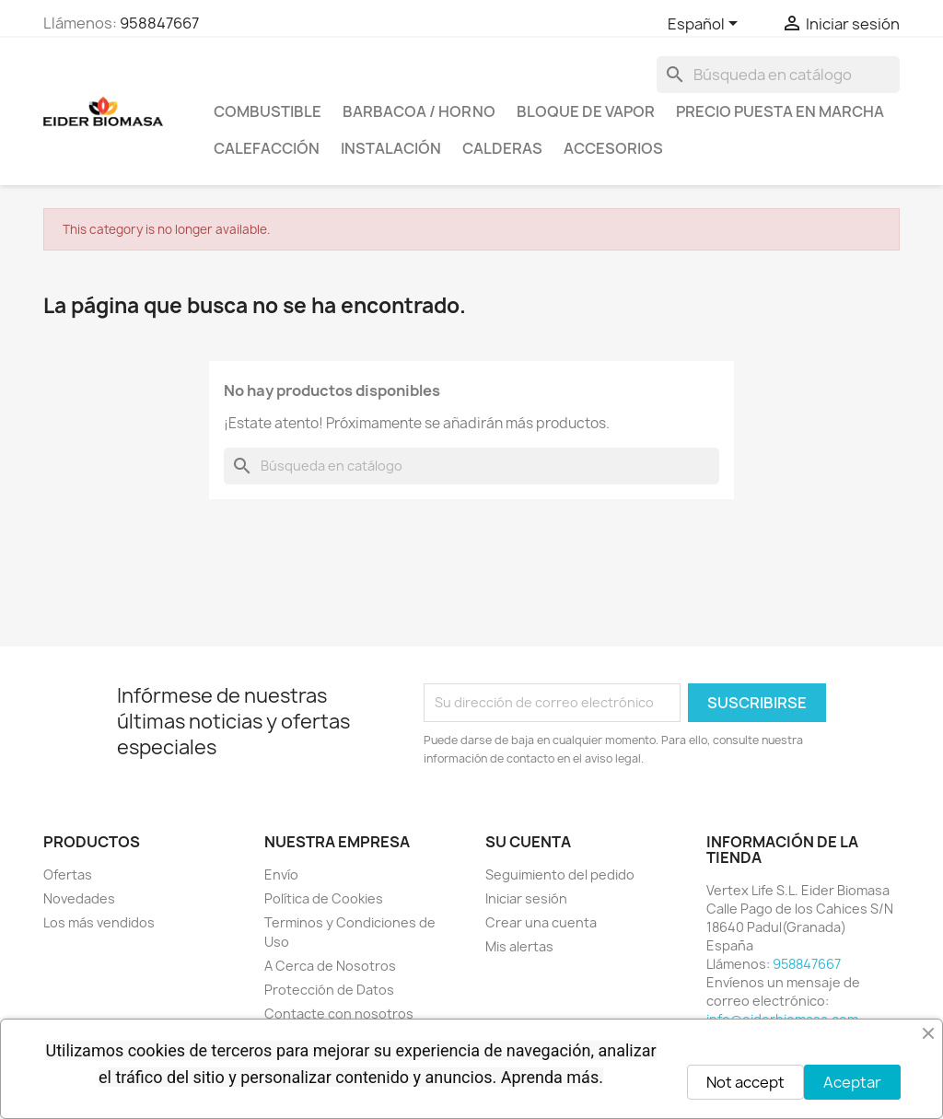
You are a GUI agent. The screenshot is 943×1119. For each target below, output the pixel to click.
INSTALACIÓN (391, 148)
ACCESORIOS (613, 148)
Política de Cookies (323, 898)
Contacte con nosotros (338, 1013)
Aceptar (852, 1082)
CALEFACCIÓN (267, 148)
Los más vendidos (99, 922)
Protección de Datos (329, 989)
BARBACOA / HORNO (419, 111)
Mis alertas (519, 946)
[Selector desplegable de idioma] (706, 25)
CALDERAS (502, 148)
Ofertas (67, 874)
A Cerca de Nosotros (330, 965)
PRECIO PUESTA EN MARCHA (780, 111)
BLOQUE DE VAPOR (586, 111)
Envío (281, 874)
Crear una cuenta (541, 922)
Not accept (745, 1082)
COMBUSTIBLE (267, 111)
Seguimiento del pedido (559, 874)
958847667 (159, 23)
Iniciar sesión (526, 898)
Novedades (79, 898)
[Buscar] (778, 74)
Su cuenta (528, 842)
